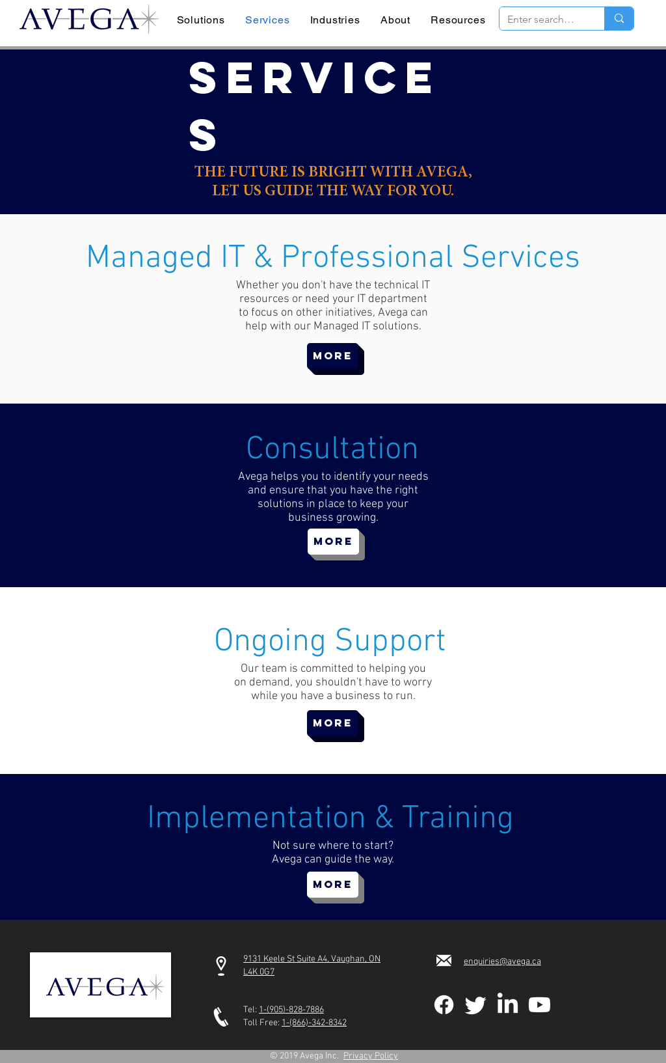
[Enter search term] (542, 19)
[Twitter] (475, 1004)
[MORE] (332, 356)
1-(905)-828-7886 (291, 1009)
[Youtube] (539, 1004)
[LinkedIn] (507, 1004)
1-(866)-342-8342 (314, 1022)
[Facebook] (444, 1004)
